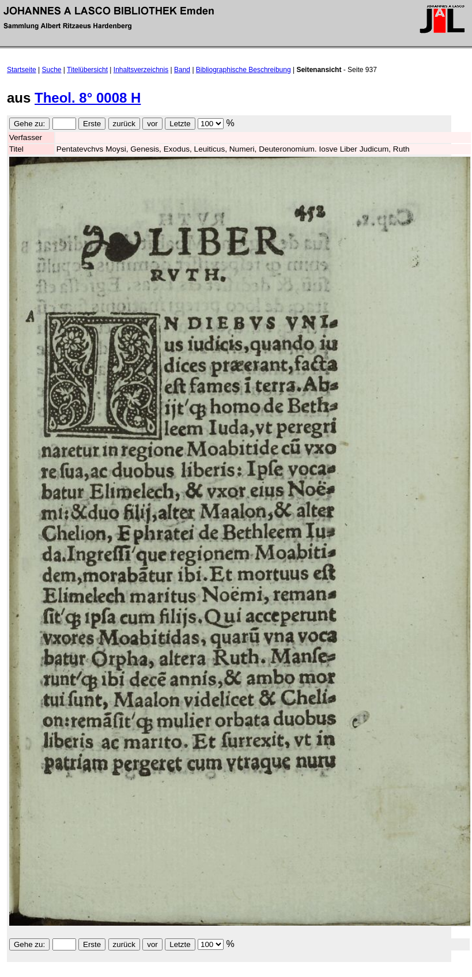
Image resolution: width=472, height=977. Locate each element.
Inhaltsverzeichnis (141, 70)
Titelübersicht (87, 70)
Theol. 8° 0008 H (88, 97)
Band (182, 70)
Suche (52, 70)
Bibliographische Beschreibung (243, 70)
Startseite (21, 70)
